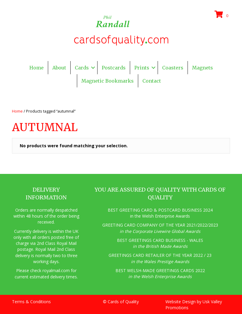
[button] (93, 67)
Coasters (172, 68)
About (59, 68)
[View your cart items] (222, 14)
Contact (151, 81)
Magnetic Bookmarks (107, 81)
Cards (82, 68)
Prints (141, 68)
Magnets (202, 68)
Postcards (114, 68)
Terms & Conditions (31, 301)
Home (36, 68)
